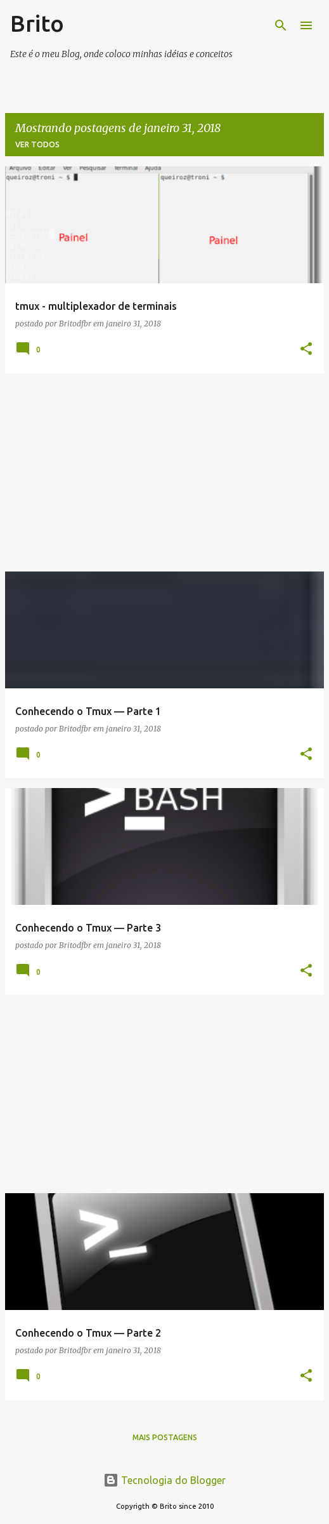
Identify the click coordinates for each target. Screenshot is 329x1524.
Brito (37, 23)
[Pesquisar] (280, 25)
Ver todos (37, 144)
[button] (306, 349)
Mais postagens (164, 1437)
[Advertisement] (164, 472)
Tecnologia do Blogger (164, 1480)
